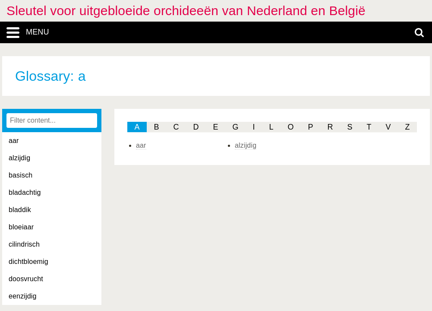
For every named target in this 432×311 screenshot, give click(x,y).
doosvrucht (26, 278)
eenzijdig (23, 296)
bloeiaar (21, 227)
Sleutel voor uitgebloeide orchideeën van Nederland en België (186, 10)
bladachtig (25, 192)
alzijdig (19, 158)
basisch (20, 175)
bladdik (20, 209)
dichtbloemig (28, 261)
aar (14, 140)
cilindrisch (24, 244)
